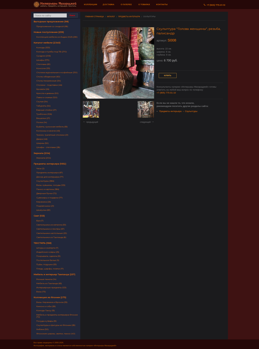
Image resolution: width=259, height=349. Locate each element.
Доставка (108, 4)
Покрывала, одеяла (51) (48, 256)
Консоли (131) (43, 68)
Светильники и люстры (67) (50, 229)
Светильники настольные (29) (51, 233)
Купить (167, 75)
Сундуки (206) (43, 56)
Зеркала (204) (42, 153)
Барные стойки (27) (46, 110)
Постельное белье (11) (47, 260)
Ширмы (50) (42, 143)
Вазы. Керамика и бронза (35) (51, 302)
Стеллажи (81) (43, 64)
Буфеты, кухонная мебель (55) (52, 126)
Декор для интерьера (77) (49, 177)
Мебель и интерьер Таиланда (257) (54, 274)
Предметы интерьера (129, 17)
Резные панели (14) (46, 279)
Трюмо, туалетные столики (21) (52, 135)
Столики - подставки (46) (49, 85)
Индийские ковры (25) (47, 252)
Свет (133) (39, 216)
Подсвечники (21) (45, 206)
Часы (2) (40, 168)
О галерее (126, 4)
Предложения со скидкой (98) (52, 26)
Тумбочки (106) (44, 114)
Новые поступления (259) (49, 32)
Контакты (162, 4)
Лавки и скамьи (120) (46, 97)
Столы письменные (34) (48, 80)
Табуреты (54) (43, 106)
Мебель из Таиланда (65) (49, 283)
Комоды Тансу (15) (45, 310)
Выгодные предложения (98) (51, 21)
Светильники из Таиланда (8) (51, 237)
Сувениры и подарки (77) (49, 197)
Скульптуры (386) (45, 181)
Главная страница (94, 17)
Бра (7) (39, 220)
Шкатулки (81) (43, 210)
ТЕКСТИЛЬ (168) (43, 243)
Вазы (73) (41, 291)
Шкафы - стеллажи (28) (48, 147)
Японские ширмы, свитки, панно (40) (55, 333)
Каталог (111, 17)
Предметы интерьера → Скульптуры (178, 111)
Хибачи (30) (42, 329)
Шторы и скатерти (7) (47, 248)
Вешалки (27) (43, 118)
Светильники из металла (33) (51, 224)
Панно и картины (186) (47, 189)
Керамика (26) (43, 202)
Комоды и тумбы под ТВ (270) (51, 51)
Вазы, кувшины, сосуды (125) (50, 185)
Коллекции (90, 4)
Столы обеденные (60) (48, 76)
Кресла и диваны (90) (47, 93)
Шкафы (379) (42, 60)
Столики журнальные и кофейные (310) (56, 72)
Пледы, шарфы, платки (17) (50, 268)
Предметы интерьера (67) (49, 172)
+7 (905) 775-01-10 (166, 93)
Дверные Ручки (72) (46, 193)
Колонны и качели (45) (48, 130)
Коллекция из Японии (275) (50, 297)
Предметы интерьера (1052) (50, 164)
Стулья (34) (42, 101)
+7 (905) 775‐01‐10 (214, 5)
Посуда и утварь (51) (46, 321)
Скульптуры (149, 17)
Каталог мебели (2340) (47, 42)
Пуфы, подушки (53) (46, 264)
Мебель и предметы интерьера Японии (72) (57, 315)
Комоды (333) (43, 47)
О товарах (144, 4)
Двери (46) (41, 139)
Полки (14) (41, 122)
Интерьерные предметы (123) (51, 287)
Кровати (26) (42, 89)
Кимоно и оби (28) (46, 306)
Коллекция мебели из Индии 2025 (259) (56, 37)
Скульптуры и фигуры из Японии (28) (55, 325)
